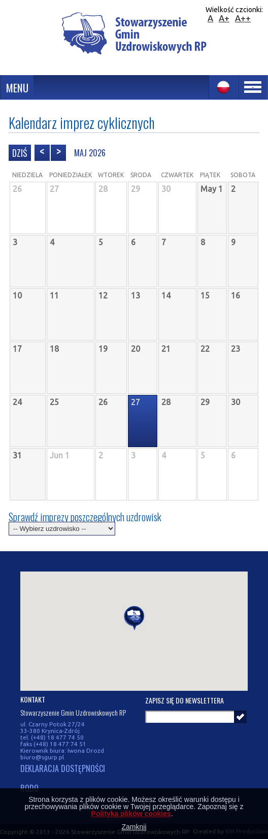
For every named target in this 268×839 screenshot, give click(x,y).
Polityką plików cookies (131, 814)
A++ (243, 18)
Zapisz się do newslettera (184, 700)
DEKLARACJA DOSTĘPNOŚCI (62, 769)
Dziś (19, 152)
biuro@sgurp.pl (42, 757)
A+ (224, 18)
